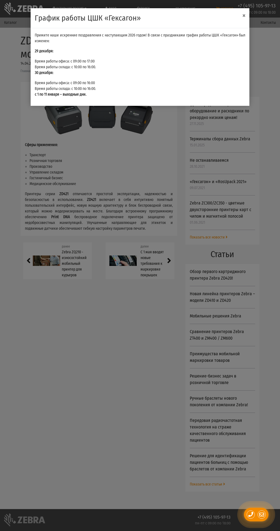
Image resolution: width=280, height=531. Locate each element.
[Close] (243, 15)
